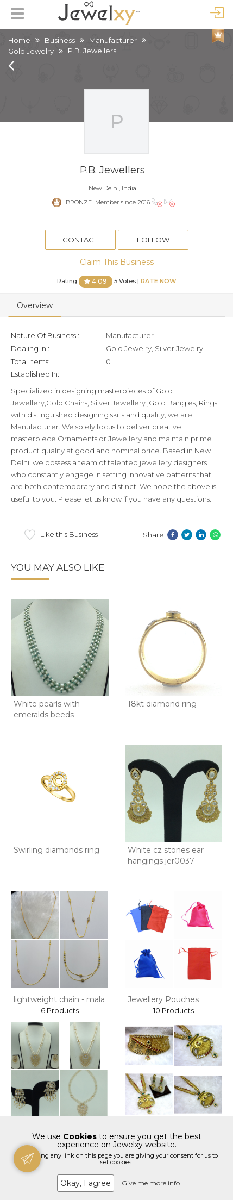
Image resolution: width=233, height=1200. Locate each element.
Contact (80, 239)
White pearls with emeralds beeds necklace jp (47, 714)
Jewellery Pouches (163, 999)
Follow (153, 239)
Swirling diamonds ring (56, 850)
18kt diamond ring (162, 704)
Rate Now (159, 280)
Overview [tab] (35, 305)
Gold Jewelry (31, 51)
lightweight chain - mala (59, 999)
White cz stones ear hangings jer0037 (166, 855)
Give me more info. (151, 1183)
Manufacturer (113, 40)
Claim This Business (117, 262)
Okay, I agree (85, 1183)
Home (19, 40)
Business (60, 40)
